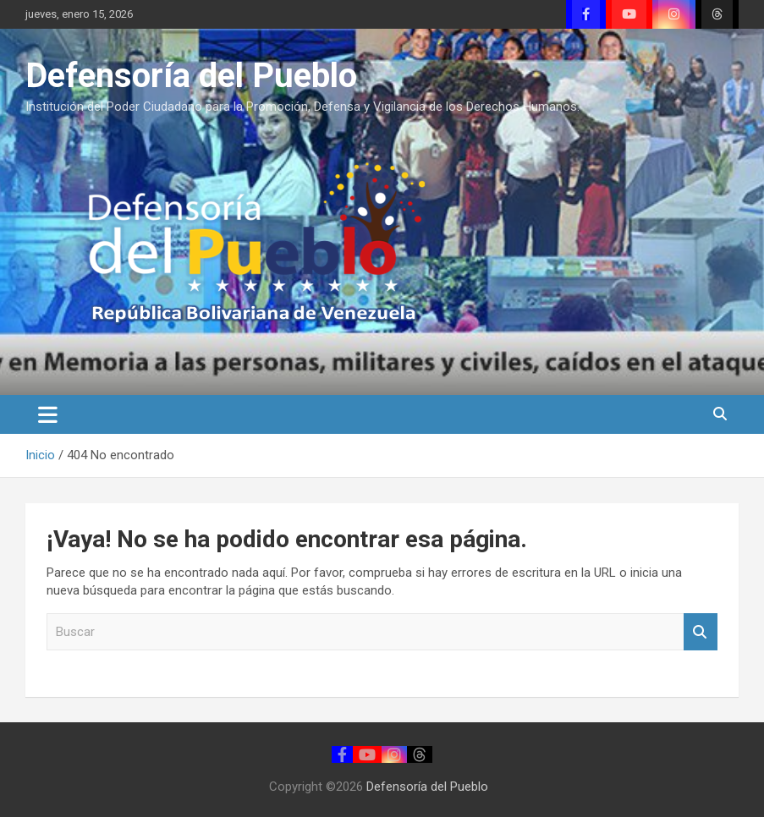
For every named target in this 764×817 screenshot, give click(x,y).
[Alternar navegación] (47, 414)
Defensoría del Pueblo (191, 76)
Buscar (700, 632)
